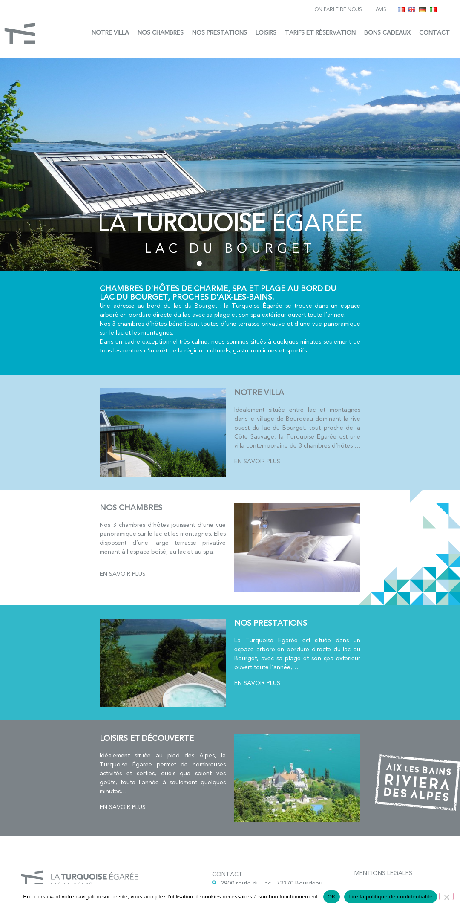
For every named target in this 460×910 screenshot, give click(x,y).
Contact (434, 32)
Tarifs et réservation (320, 32)
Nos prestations (219, 32)
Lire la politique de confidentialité (390, 896)
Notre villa (110, 32)
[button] (199, 263)
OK (332, 896)
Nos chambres (161, 32)
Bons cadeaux (387, 32)
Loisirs (266, 32)
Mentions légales (383, 873)
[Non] (446, 896)
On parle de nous (338, 9)
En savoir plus (257, 461)
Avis (381, 9)
